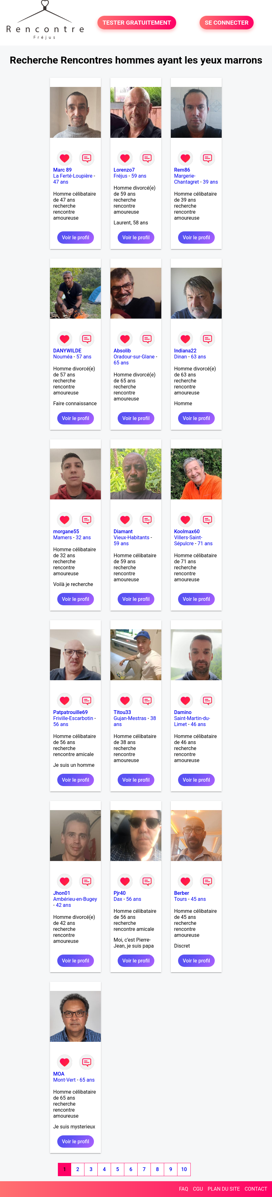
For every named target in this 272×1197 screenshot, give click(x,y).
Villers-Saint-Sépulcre (188, 540)
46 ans (198, 724)
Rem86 (182, 170)
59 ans (138, 176)
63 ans (198, 357)
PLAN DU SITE (224, 1189)
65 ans (121, 363)
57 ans (83, 357)
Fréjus (120, 176)
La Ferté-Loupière (72, 176)
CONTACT (255, 1189)
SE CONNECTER (226, 22)
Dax (118, 899)
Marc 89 (62, 170)
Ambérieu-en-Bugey (75, 899)
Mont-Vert (64, 1080)
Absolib (122, 351)
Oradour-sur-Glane (134, 357)
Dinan (180, 357)
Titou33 (122, 712)
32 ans (83, 537)
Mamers (62, 537)
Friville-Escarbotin (73, 718)
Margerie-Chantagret (186, 179)
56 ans (60, 724)
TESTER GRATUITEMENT (136, 22)
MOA (58, 1074)
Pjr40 (120, 893)
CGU (198, 1189)
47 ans (60, 182)
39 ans (210, 182)
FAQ (183, 1189)
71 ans (205, 543)
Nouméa (62, 357)
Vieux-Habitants (131, 537)
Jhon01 (61, 893)
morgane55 (66, 531)
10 (184, 1169)
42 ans (63, 905)
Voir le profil (75, 238)
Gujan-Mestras (130, 718)
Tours (180, 899)
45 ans (198, 899)
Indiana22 (185, 351)
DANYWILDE (67, 351)
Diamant (123, 531)
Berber (181, 893)
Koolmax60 (187, 531)
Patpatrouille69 (70, 712)
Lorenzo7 (124, 170)
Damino (182, 712)
